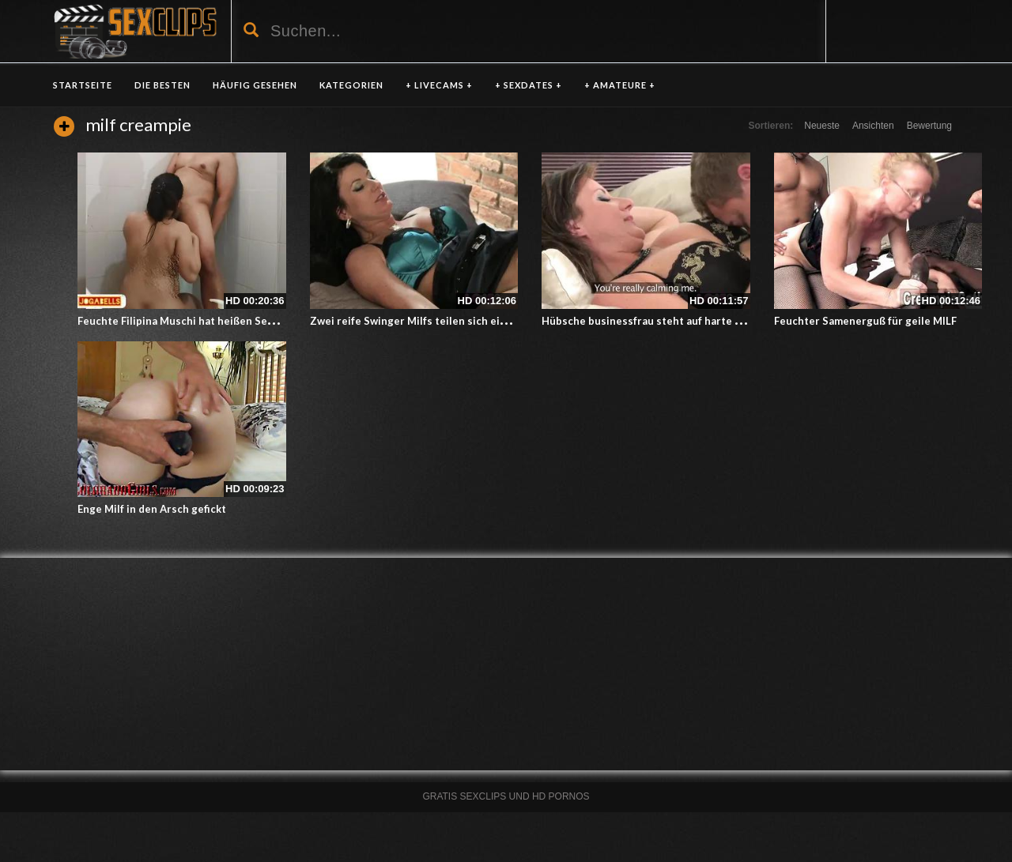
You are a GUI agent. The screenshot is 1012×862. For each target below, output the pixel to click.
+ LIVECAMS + (439, 85)
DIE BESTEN (162, 85)
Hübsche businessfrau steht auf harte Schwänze (663, 320)
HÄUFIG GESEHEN (255, 85)
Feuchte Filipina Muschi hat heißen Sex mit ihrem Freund (219, 320)
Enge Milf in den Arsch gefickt (151, 509)
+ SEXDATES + (528, 85)
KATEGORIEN (351, 85)
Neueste (822, 125)
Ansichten (873, 125)
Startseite (82, 85)
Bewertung (929, 125)
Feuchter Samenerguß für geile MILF (865, 320)
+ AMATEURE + (619, 85)
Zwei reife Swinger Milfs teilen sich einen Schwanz (437, 320)
